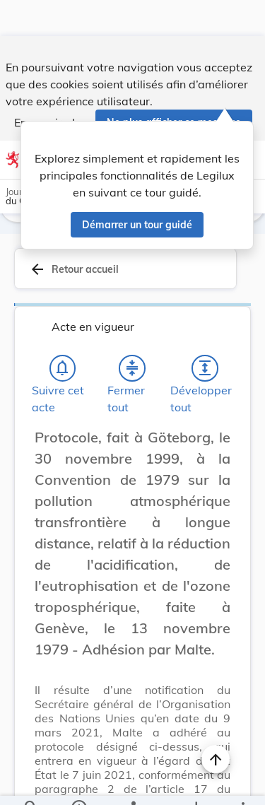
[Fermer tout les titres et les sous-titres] (132, 329)
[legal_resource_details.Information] (78, 782)
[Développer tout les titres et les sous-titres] (205, 329)
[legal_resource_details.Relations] (132, 782)
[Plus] (242, 782)
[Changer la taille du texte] (215, 414)
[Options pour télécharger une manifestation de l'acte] (195, 782)
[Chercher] (31, 782)
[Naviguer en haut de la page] (215, 723)
